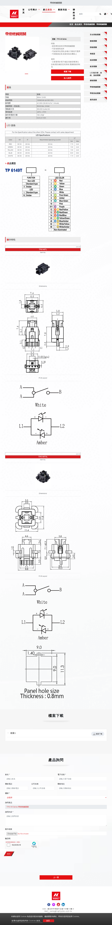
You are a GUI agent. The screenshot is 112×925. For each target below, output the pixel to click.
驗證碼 (7, 838)
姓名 (7, 774)
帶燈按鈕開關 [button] (95, 93)
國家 (7, 793)
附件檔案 (8, 829)
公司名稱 (34, 784)
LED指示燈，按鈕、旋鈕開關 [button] (96, 74)
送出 (8, 854)
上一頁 (56, 877)
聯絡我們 (74, 14)
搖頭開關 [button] (93, 60)
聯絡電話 (8, 784)
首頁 (24, 11)
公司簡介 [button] (33, 9)
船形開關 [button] (93, 66)
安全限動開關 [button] (95, 35)
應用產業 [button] (93, 100)
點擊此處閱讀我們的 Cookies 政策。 (27, 921)
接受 (48, 921)
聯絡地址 (61, 784)
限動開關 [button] (93, 47)
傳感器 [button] (92, 54)
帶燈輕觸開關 (89, 24)
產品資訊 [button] (48, 9)
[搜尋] (90, 14)
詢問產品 (8, 803)
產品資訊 (78, 24)
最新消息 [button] (63, 9)
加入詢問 (67, 78)
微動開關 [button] (93, 41)
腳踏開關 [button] (93, 81)
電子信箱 (62, 774)
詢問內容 (9, 812)
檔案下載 (67, 72)
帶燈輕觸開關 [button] (95, 87)
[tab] (95, 34)
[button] (6, 56)
